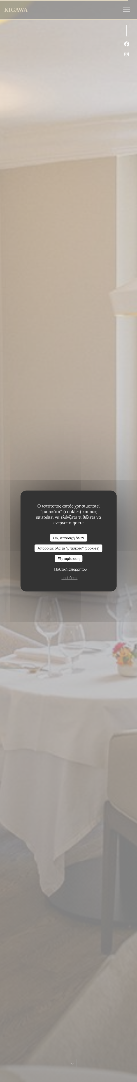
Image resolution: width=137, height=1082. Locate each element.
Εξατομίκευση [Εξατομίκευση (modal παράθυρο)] (68, 558)
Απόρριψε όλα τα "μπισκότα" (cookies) (68, 548)
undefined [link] (69, 578)
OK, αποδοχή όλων (68, 538)
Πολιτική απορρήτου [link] (70, 569)
